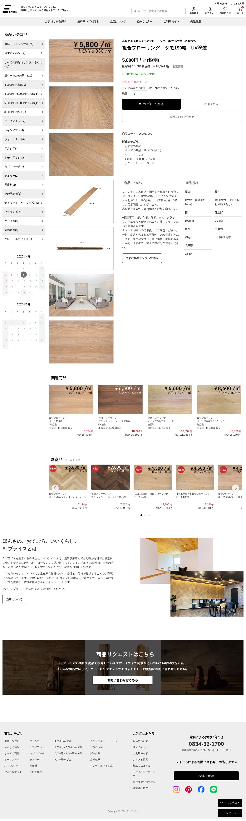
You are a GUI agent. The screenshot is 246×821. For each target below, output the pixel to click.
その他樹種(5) (12, 193)
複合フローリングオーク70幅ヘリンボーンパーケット (67, 495)
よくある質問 (237, 3)
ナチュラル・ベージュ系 (140, 163)
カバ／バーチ (37, 753)
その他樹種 (36, 772)
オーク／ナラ (11, 759)
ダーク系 (95, 753)
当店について (118, 21)
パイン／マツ (11, 765)
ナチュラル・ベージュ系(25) (21, 202)
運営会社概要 (140, 788)
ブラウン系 (96, 747)
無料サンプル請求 (88, 21)
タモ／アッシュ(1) (15, 157)
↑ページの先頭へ (230, 802)
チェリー (35, 759)
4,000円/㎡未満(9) (15, 84)
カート (240, 10)
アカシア (35, 741)
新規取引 (194, 10)
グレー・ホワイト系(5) (18, 239)
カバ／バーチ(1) (14, 166)
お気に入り (225, 10)
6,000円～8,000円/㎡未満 (69, 753)
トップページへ (230, 812)
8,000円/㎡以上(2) (15, 112)
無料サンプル (11, 741)
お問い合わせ (220, 3)
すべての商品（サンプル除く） (144, 150)
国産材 (33, 765)
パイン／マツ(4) (14, 130)
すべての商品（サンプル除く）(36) (23, 64)
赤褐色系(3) (11, 230)
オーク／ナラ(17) (14, 121)
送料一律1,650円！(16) (18, 75)
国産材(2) (10, 184)
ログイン (209, 10)
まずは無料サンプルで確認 (142, 258)
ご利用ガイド (171, 21)
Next (235, 489)
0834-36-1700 (206, 744)
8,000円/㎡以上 (63, 759)
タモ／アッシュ (134, 154)
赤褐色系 (95, 759)
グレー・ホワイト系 (101, 765)
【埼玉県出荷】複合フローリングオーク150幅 (193, 495)
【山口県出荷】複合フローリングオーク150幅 (151, 495)
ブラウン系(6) (12, 211)
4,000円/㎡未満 (63, 741)
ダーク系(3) (11, 221)
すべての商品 (11, 753)
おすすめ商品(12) (14, 53)
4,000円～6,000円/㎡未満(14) (22, 93)
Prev (55, 489)
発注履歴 (195, 21)
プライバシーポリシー (144, 774)
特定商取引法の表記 (144, 782)
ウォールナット (13, 772)
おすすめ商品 (133, 146)
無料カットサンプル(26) (18, 44)
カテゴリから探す (55, 21)
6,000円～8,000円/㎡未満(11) (22, 102)
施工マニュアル (141, 765)
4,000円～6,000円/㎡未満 (140, 158)
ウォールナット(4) (15, 139)
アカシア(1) (11, 148)
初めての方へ (144, 21)
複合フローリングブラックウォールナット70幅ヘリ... (109, 495)
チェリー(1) (11, 175)
